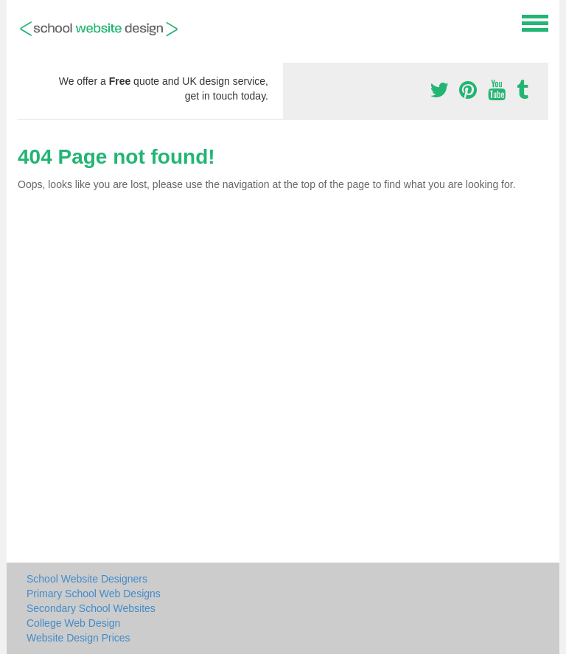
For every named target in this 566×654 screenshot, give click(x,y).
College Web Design (73, 623)
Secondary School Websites (91, 608)
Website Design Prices (78, 638)
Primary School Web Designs (94, 593)
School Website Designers (87, 579)
